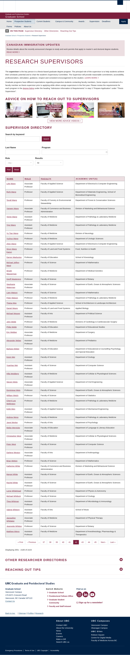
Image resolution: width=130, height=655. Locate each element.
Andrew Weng (12, 417)
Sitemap (22, 613)
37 (45, 542)
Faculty (46, 179)
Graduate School (10, 35)
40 (64, 542)
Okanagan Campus (99, 628)
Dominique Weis (13, 390)
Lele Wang (10, 184)
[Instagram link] (79, 594)
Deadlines (106, 21)
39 (58, 542)
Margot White (12, 474)
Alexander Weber (13, 340)
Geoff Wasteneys (13, 279)
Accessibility (54, 650)
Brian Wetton (11, 461)
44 (90, 542)
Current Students (43, 21)
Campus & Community (64, 21)
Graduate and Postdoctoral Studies (65, 583)
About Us (27, 26)
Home (9, 21)
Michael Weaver (13, 313)
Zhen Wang (11, 244)
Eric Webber (11, 332)
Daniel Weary (12, 308)
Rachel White (12, 483)
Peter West (11, 444)
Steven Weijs (12, 382)
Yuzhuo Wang (12, 238)
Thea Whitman (12, 501)
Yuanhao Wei (12, 365)
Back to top (11, 613)
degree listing (28, 88)
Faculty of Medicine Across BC (104, 640)
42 (77, 542)
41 (71, 542)
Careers (59, 636)
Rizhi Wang (11, 192)
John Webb (11, 322)
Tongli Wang (11, 200)
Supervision (94, 21)
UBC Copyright (42, 650)
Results (39, 158)
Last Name (10, 147)
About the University (64, 628)
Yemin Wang (11, 217)
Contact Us (10, 601)
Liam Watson (12, 292)
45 (96, 542)
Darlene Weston (13, 452)
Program (46, 147)
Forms (9, 26)
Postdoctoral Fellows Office (61, 596)
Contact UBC (61, 625)
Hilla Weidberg (12, 374)
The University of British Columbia (11, 6)
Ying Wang (11, 225)
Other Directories (51, 31)
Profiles (30, 613)
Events (59, 633)
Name (10, 179)
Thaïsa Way (11, 303)
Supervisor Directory (33, 31)
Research (39, 613)
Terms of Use (29, 650)
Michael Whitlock (13, 496)
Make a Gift (61, 639)
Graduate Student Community (56, 601)
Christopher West (13, 436)
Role (7, 158)
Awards (81, 21)
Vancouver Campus (99, 625)
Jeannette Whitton (14, 526)
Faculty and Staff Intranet (60, 606)
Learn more (91, 78)
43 (84, 542)
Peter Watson (12, 298)
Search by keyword (14, 134)
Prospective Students (22, 21)
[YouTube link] (92, 594)
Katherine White (13, 466)
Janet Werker (12, 422)
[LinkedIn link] (85, 594)
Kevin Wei (10, 357)
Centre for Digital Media (101, 638)
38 (51, 542)
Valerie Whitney (13, 510)
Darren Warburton (14, 257)
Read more (13, 52)
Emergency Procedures (13, 650)
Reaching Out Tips (68, 31)
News (58, 631)
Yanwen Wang (12, 208)
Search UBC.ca (62, 642)
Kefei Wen (10, 409)
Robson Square (97, 635)
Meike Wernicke (13, 428)
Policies (18, 26)
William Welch (12, 395)
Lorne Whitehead (13, 491)
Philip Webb (11, 327)
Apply (123, 21)
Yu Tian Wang (12, 233)
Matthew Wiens (13, 531)
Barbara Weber (12, 349)
